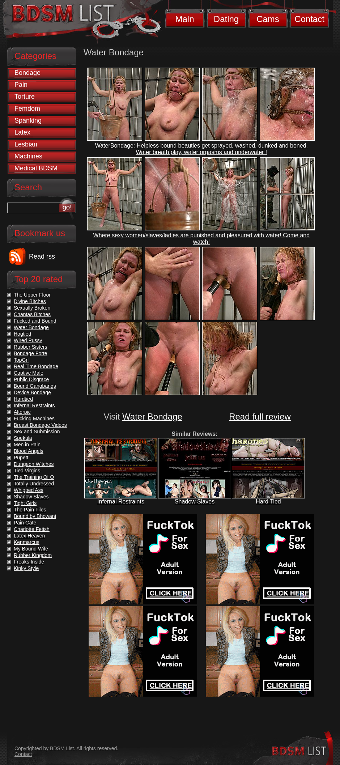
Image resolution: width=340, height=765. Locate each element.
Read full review (260, 416)
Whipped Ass (28, 490)
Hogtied (22, 334)
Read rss (42, 256)
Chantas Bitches (32, 314)
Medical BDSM (36, 168)
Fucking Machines (34, 418)
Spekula (23, 438)
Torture (24, 96)
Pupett (21, 457)
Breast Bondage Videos (40, 425)
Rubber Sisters (30, 347)
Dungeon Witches (34, 464)
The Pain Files (30, 510)
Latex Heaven (29, 536)
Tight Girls (25, 503)
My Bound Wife (31, 549)
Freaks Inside (29, 562)
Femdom (27, 108)
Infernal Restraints (120, 501)
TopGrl (21, 360)
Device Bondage (32, 392)
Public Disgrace (31, 379)
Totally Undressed (34, 483)
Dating (226, 19)
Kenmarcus (26, 542)
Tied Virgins (27, 470)
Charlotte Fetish (32, 529)
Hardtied (23, 399)
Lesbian (25, 144)
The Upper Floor (32, 295)
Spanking (28, 120)
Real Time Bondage (36, 366)
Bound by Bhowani (35, 516)
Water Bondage (152, 416)
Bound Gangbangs (35, 386)
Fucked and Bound (35, 321)
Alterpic (22, 412)
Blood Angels (28, 451)
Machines (28, 156)
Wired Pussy (28, 340)
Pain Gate (25, 523)
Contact (309, 19)
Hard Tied (268, 501)
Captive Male (28, 373)
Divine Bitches (30, 301)
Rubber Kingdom (33, 555)
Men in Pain (27, 444)
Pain (20, 84)
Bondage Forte (30, 353)
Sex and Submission (37, 431)
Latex (22, 132)
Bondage (27, 72)
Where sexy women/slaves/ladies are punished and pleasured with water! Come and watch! (201, 238)
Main (184, 19)
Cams (267, 19)
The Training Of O (34, 477)
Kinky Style (26, 568)
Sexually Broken (32, 308)
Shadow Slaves (194, 501)
